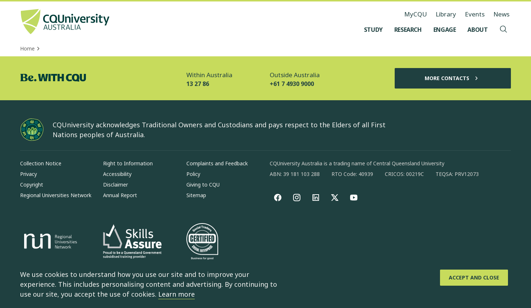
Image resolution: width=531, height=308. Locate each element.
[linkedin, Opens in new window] (316, 197)
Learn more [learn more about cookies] (176, 294)
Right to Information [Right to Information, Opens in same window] (128, 163)
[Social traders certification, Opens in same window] (202, 242)
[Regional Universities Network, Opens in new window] (49, 242)
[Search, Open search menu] (503, 29)
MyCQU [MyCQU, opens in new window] (415, 14)
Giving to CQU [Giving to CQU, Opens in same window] (203, 184)
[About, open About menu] (477, 29)
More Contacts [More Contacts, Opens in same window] (453, 78)
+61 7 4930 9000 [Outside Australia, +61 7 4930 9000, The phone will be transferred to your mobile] (292, 84)
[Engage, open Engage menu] (445, 29)
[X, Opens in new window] (335, 197)
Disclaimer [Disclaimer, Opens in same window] (115, 184)
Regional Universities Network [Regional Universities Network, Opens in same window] (55, 195)
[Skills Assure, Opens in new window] (132, 242)
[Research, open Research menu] (408, 29)
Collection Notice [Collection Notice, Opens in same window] (40, 163)
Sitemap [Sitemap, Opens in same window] (196, 195)
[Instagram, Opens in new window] (297, 197)
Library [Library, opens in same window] (446, 14)
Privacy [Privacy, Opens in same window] (28, 173)
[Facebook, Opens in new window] (278, 197)
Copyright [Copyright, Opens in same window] (31, 184)
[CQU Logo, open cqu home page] (65, 22)
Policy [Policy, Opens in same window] (193, 173)
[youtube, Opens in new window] (354, 197)
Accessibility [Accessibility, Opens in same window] (117, 173)
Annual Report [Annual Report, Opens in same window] (120, 195)
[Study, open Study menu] (373, 29)
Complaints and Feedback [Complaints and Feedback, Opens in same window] (217, 163)
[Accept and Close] (474, 278)
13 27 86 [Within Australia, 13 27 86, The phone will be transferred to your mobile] (197, 84)
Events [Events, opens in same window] (475, 14)
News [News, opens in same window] (501, 14)
